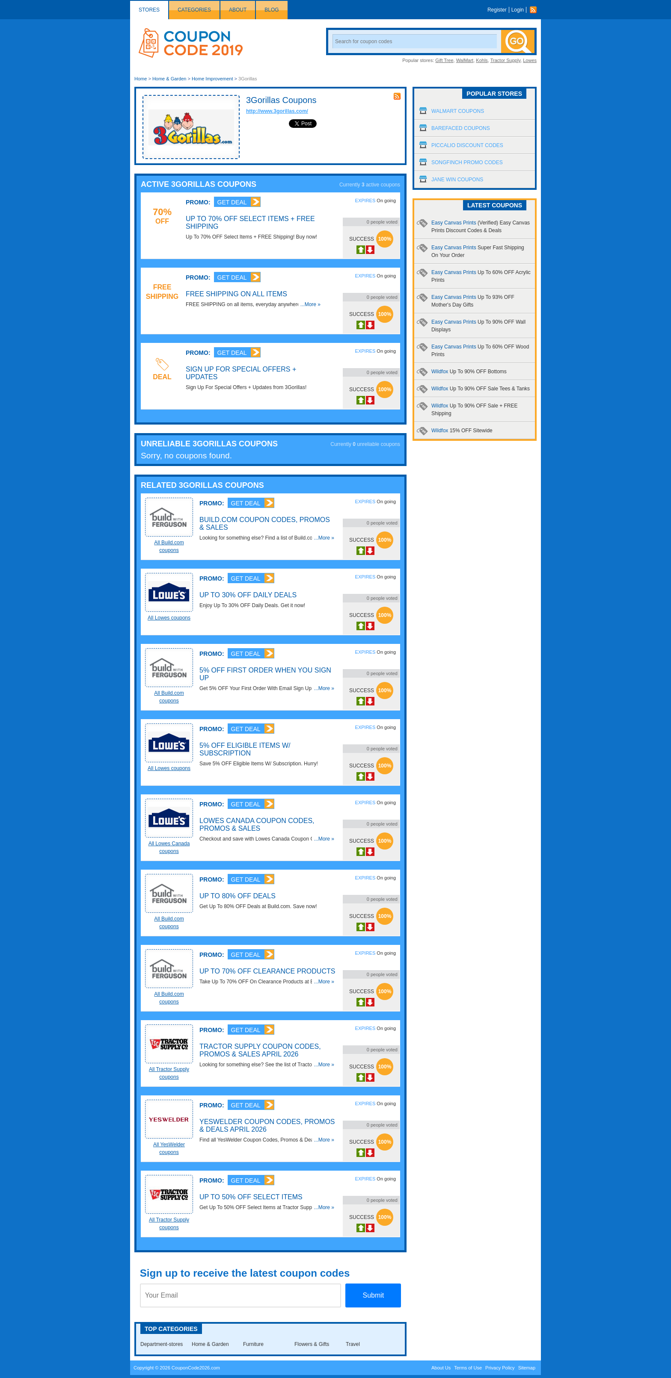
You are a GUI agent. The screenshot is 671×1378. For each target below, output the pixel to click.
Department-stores (161, 1344)
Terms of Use (468, 1367)
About (237, 10)
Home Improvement (212, 78)
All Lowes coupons (169, 618)
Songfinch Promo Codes (467, 162)
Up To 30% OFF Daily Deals (248, 595)
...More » (310, 304)
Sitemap (526, 1367)
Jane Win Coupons (457, 180)
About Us (441, 1367)
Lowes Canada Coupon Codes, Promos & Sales (257, 824)
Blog (271, 10)
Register (497, 10)
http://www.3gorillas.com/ (277, 111)
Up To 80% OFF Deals (237, 896)
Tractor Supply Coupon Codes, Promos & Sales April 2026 (260, 1050)
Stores (149, 10)
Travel (353, 1344)
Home (140, 78)
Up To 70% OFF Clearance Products (267, 971)
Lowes (530, 60)
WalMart (465, 60)
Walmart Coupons (457, 111)
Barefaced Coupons (460, 128)
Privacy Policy (499, 1367)
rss (397, 96)
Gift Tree (444, 60)
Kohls (482, 60)
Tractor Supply (505, 60)
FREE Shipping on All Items (236, 294)
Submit (373, 1295)
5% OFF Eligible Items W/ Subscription (244, 749)
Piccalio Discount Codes (467, 145)
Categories (194, 10)
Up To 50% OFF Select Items (251, 1197)
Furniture (253, 1344)
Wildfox (469, 372)
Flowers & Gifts (311, 1344)
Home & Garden (169, 78)
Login (517, 10)
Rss (535, 9)
